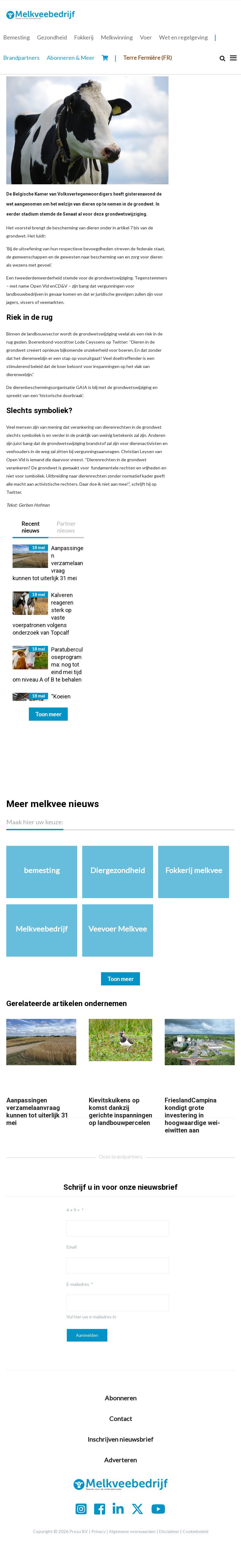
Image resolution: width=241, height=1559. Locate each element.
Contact (120, 1418)
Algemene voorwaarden (132, 1531)
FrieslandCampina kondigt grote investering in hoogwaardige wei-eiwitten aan (192, 1115)
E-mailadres (78, 1284)
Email (72, 1247)
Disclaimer (169, 1531)
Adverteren (120, 1460)
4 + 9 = (73, 1210)
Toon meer (48, 714)
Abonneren (121, 1398)
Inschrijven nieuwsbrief (120, 1439)
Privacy (98, 1531)
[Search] (222, 58)
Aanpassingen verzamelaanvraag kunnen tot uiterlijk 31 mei (37, 1111)
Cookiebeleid (195, 1531)
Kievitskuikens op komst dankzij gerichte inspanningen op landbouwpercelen (120, 1111)
